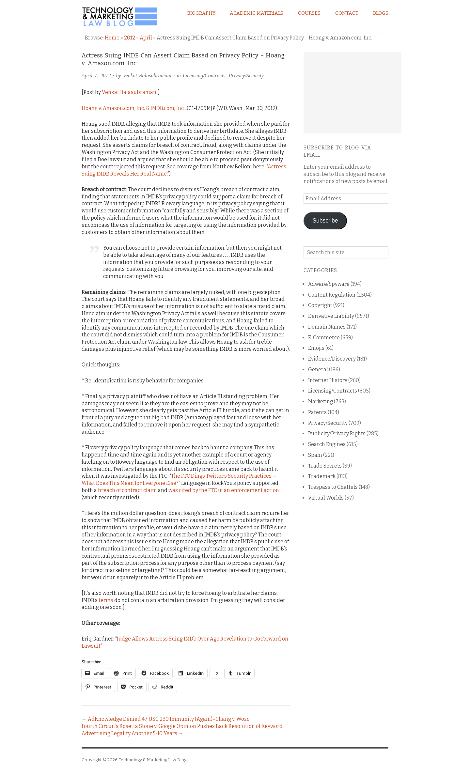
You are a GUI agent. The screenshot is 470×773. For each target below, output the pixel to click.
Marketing (320, 401)
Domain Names (327, 327)
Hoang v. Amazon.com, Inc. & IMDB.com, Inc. (133, 108)
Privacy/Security (246, 75)
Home (112, 38)
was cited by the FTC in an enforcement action (223, 490)
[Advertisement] (352, 92)
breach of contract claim (127, 490)
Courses (309, 13)
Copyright (320, 305)
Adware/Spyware (329, 284)
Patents (317, 412)
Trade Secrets (325, 466)
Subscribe (325, 220)
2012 (129, 38)
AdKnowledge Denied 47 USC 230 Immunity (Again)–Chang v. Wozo (169, 719)
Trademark (322, 476)
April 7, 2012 (96, 75)
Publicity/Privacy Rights (337, 433)
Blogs (380, 13)
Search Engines (327, 444)
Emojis (316, 348)
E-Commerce (324, 337)
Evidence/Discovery (332, 359)
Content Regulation (331, 295)
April (146, 38)
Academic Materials (256, 13)
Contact (346, 13)
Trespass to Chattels (333, 487)
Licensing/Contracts (204, 75)
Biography (201, 13)
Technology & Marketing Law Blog (152, 759)
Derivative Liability (331, 316)
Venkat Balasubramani (147, 75)
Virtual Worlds (326, 498)
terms (106, 600)
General (318, 369)
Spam (315, 455)
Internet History (327, 380)
